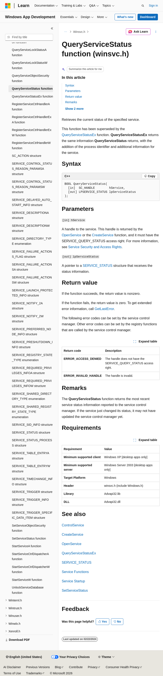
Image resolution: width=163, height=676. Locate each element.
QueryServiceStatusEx (79, 135)
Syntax (69, 85)
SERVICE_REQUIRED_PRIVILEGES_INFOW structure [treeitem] (32, 383)
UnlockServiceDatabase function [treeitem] (28, 590)
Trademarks (34, 673)
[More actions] (156, 31)
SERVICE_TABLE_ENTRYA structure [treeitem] (30, 455)
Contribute (76, 667)
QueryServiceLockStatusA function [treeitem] (29, 52)
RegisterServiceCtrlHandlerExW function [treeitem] (31, 132)
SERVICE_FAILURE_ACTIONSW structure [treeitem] (32, 280)
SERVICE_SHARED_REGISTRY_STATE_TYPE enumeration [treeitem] (32, 412)
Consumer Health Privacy (122, 667)
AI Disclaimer (12, 667)
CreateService (102, 235)
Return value (73, 96)
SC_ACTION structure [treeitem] (26, 155)
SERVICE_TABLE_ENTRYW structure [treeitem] (31, 468)
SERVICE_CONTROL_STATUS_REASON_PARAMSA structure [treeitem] (32, 169)
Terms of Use (12, 673)
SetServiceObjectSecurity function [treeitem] (29, 528)
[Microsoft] (8, 5)
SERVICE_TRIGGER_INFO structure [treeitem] (30, 502)
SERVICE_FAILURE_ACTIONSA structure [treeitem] (32, 267)
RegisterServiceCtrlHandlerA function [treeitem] (31, 106)
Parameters (72, 91)
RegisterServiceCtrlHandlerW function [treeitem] (31, 145)
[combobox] (29, 37)
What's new (125, 17)
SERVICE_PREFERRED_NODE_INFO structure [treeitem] (31, 331)
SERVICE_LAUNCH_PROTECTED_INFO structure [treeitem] (32, 293)
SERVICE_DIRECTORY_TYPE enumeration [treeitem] (31, 241)
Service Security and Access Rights (95, 247)
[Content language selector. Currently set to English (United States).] (23, 657)
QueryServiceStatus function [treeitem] (32, 88)
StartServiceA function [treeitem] (26, 546)
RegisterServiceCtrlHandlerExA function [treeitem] (31, 119)
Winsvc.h (79, 31)
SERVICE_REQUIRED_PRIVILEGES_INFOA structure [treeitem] (32, 370)
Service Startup (73, 581)
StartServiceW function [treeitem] (27, 579)
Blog (58, 667)
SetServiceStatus (75, 590)
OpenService (72, 235)
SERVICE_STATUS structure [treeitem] (31, 432)
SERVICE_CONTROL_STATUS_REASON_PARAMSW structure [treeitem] (32, 187)
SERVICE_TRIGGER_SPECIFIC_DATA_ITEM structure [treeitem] (32, 515)
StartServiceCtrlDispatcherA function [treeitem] (30, 556)
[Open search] (143, 6)
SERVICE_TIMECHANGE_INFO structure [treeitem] (32, 481)
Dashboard (147, 17)
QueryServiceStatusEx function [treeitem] (32, 96)
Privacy (93, 667)
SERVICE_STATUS (97, 265)
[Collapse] (52, 28)
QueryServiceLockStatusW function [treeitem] (29, 65)
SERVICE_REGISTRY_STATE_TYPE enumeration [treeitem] (32, 357)
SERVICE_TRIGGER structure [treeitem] (32, 492)
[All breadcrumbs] (65, 31)
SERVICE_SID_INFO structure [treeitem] (32, 424)
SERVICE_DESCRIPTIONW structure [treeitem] (31, 228)
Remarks (71, 102)
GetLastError (104, 309)
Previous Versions (38, 667)
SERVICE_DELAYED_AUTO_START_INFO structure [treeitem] (32, 202)
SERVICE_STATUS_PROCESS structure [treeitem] (32, 442)
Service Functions (75, 572)
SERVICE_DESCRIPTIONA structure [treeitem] (30, 215)
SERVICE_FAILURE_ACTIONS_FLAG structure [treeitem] (32, 254)
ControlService (73, 525)
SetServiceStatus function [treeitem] (29, 538)
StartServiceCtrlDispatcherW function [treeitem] (31, 569)
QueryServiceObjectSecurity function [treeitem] (30, 78)
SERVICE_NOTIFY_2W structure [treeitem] (28, 318)
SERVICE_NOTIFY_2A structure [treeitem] (27, 306)
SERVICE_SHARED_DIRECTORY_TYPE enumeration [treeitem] (32, 396)
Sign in (153, 5)
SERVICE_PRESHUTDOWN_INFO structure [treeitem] (32, 344)
